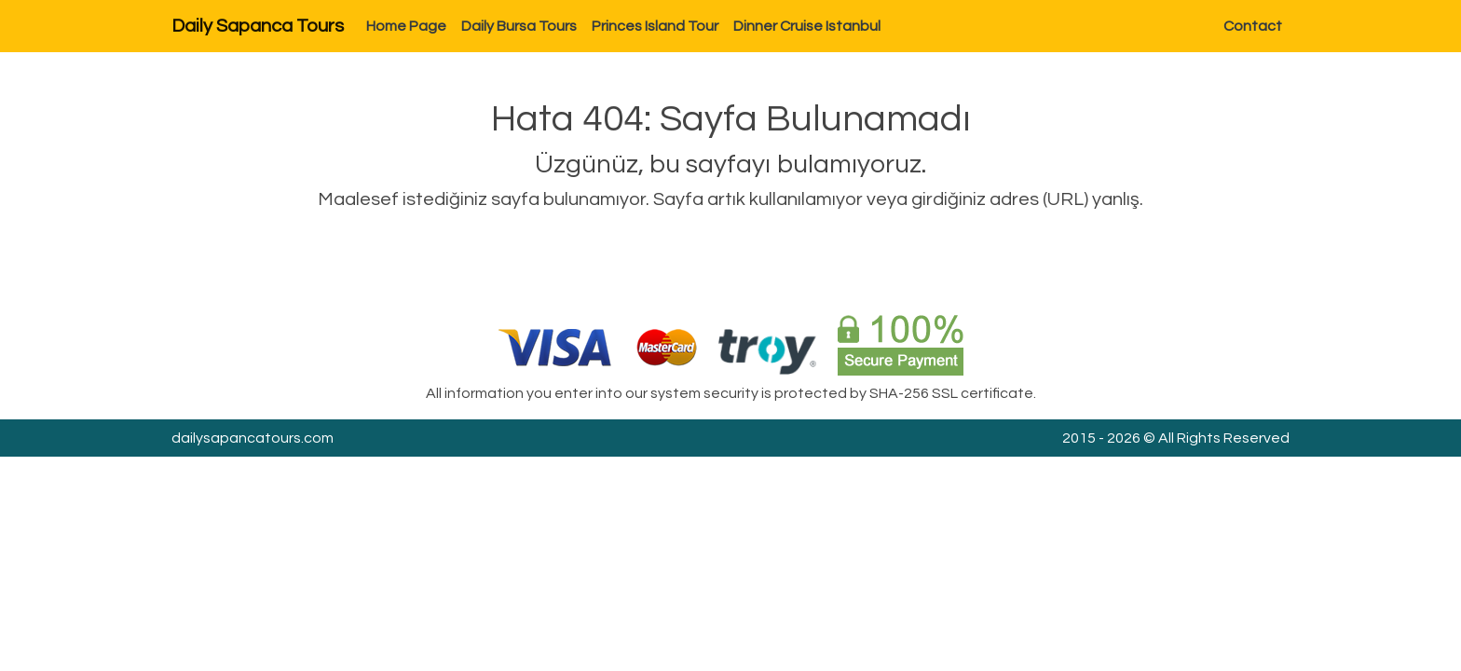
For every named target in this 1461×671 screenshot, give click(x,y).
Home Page (406, 26)
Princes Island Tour (655, 26)
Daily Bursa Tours (519, 26)
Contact (1252, 26)
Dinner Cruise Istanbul (807, 26)
